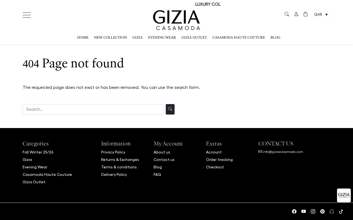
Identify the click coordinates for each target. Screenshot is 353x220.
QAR (318, 15)
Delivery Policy (114, 174)
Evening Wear (162, 37)
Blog (275, 37)
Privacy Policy (113, 152)
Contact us (164, 159)
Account (214, 152)
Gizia (137, 37)
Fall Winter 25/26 (38, 152)
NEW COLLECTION (110, 37)
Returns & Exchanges (120, 159)
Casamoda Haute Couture (238, 37)
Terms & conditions (119, 167)
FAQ (157, 174)
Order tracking (219, 159)
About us (162, 152)
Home (83, 37)
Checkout (215, 167)
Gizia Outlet (194, 37)
